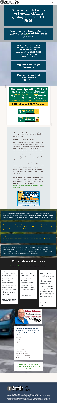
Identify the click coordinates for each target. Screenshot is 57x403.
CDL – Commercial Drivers (23, 347)
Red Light (18, 339)
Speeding (18, 337)
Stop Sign (18, 341)
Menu (53, 2)
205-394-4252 (32, 35)
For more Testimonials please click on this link (28, 266)
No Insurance (19, 345)
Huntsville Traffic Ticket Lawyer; (20, 394)
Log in (40, 394)
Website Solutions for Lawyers (32, 394)
